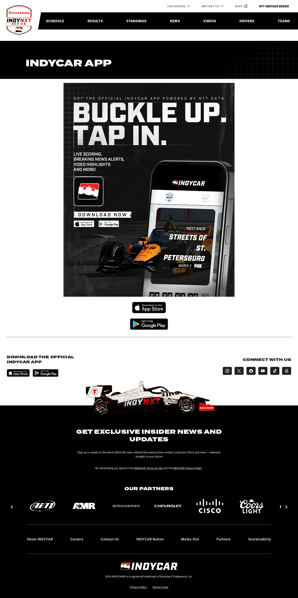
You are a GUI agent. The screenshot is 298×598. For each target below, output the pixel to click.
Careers (76, 539)
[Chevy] (168, 506)
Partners (223, 539)
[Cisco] (209, 506)
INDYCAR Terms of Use (148, 468)
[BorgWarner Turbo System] (126, 506)
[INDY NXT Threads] (286, 371)
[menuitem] (55, 21)
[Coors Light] (251, 506)
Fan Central (176, 6)
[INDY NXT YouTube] (262, 371)
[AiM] (42, 506)
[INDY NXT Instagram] (225, 371)
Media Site (190, 539)
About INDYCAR (40, 539)
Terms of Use (160, 587)
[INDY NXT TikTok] (274, 371)
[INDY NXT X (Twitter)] (238, 371)
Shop (241, 6)
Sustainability (259, 539)
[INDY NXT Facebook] (250, 371)
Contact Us (110, 539)
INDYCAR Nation (150, 539)
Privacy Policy (138, 587)
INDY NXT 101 (210, 6)
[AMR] (84, 506)
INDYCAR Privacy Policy (187, 468)
